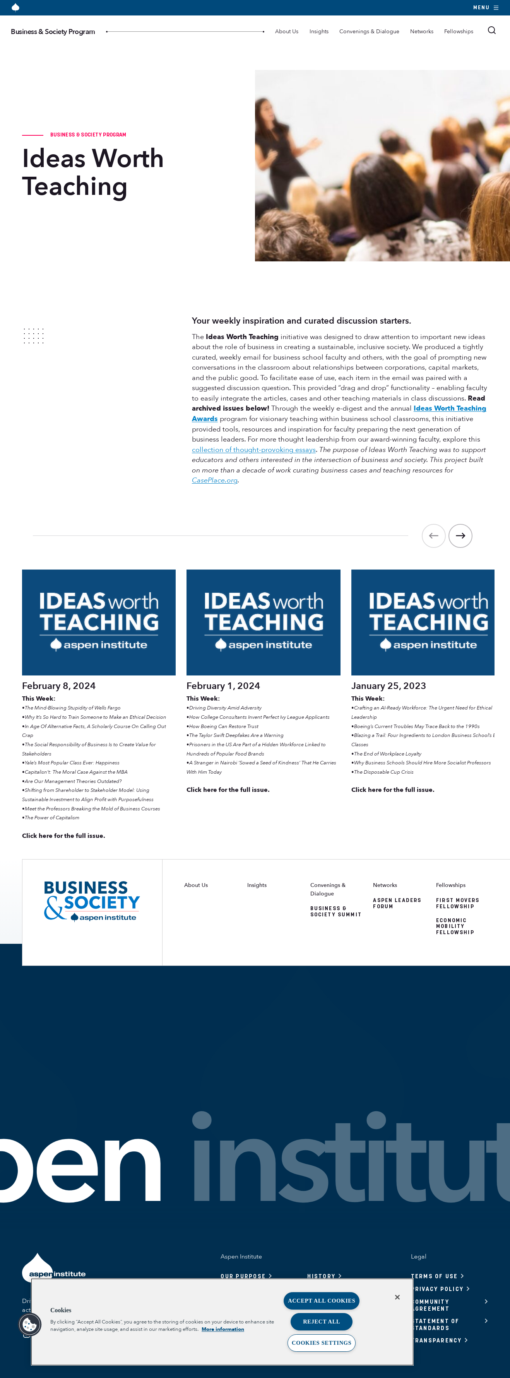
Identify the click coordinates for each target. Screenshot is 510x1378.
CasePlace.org (215, 480)
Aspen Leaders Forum (397, 903)
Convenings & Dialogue (369, 31)
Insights (319, 31)
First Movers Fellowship (457, 903)
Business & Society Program (53, 31)
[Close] (397, 1297)
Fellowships (458, 31)
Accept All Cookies (321, 1301)
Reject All (321, 1321)
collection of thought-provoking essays (254, 449)
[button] (29, 1324)
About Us (286, 31)
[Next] (460, 536)
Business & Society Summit (336, 911)
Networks (421, 31)
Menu (486, 7)
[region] (222, 1322)
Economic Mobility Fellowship (455, 926)
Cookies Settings (321, 1343)
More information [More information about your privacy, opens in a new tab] (223, 1329)
